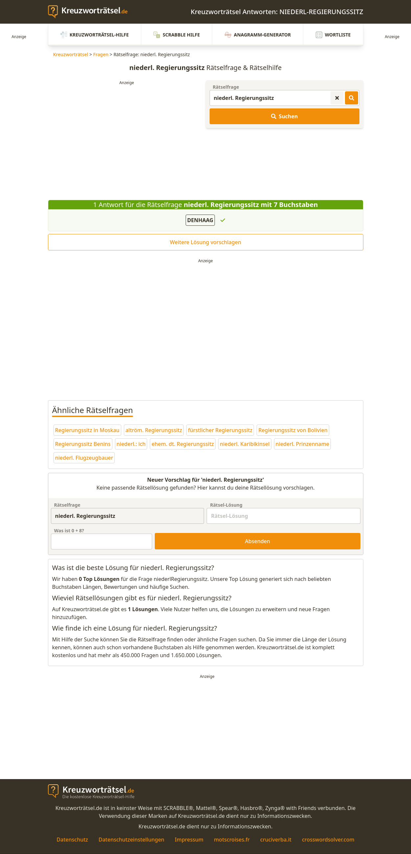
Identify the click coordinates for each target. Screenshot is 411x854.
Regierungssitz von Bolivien (293, 430)
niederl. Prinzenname (303, 444)
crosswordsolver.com (328, 839)
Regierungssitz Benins (83, 444)
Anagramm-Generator (258, 35)
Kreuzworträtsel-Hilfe (94, 35)
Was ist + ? (69, 530)
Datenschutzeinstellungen (131, 839)
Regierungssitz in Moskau (87, 430)
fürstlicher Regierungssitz (220, 430)
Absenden (257, 541)
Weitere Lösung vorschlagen (205, 242)
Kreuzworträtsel (70, 54)
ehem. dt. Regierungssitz (182, 444)
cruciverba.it (275, 839)
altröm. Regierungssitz (154, 430)
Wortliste (333, 35)
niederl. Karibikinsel (244, 444)
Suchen (284, 116)
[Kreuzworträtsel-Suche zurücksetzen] (337, 97)
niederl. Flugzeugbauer (84, 457)
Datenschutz (72, 839)
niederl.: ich (131, 444)
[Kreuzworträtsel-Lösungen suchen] (351, 97)
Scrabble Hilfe (176, 35)
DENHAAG (200, 220)
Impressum (189, 839)
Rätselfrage (226, 87)
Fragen (101, 54)
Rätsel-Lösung (226, 505)
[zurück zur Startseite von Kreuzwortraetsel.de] (91, 11)
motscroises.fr (232, 839)
